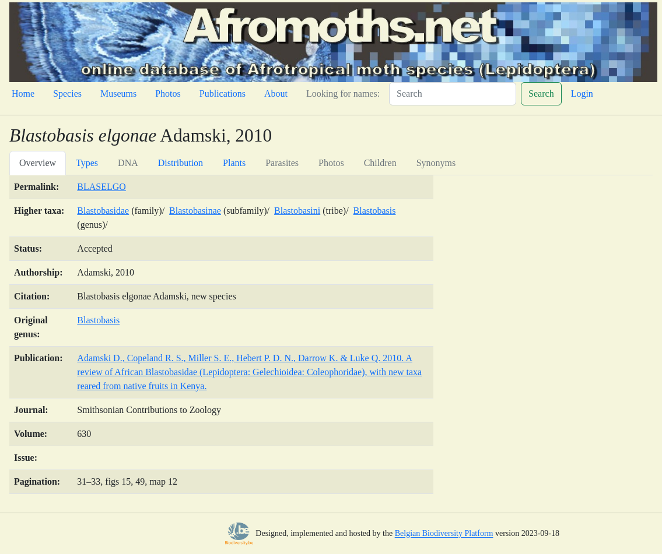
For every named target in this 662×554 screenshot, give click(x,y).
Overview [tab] (37, 163)
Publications (222, 93)
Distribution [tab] (180, 163)
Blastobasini (297, 211)
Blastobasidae (103, 211)
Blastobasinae (195, 211)
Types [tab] (87, 163)
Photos (168, 93)
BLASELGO (101, 187)
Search (541, 93)
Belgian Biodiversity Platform (444, 534)
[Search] (452, 93)
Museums (118, 93)
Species (67, 93)
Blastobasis (374, 211)
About (276, 93)
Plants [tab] (234, 163)
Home (23, 93)
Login (582, 93)
